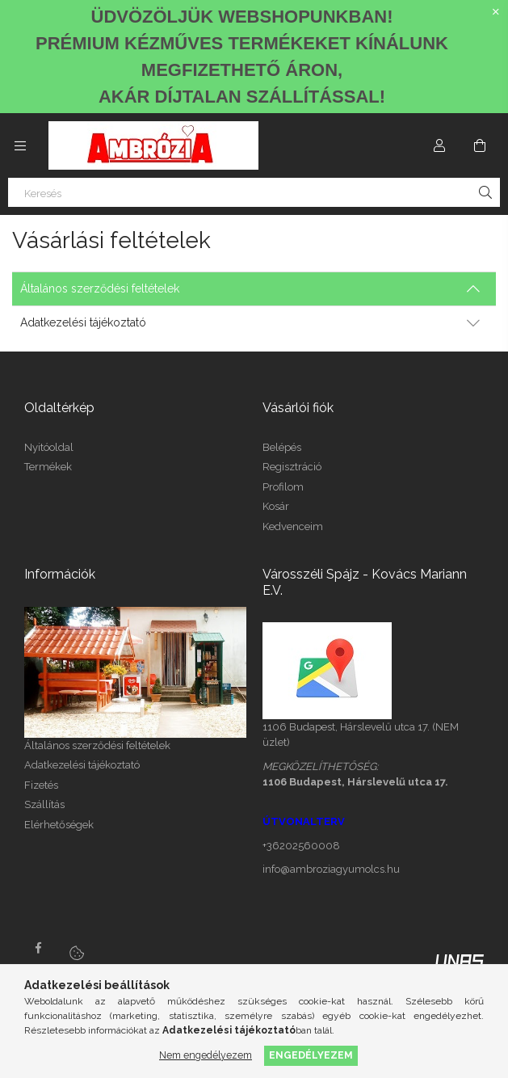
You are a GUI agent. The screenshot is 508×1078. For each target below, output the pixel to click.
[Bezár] (496, 12)
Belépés (281, 447)
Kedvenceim (292, 526)
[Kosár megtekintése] (480, 145)
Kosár (275, 506)
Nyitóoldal (48, 447)
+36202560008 (301, 846)
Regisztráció (291, 467)
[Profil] (439, 145)
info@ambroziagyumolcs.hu (331, 869)
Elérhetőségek (59, 825)
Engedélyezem (311, 1055)
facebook (38, 948)
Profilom (283, 487)
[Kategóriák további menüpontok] (20, 145)
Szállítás (44, 804)
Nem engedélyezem (205, 1055)
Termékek (48, 467)
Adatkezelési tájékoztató (82, 765)
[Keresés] (254, 192)
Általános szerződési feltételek (97, 745)
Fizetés (41, 785)
